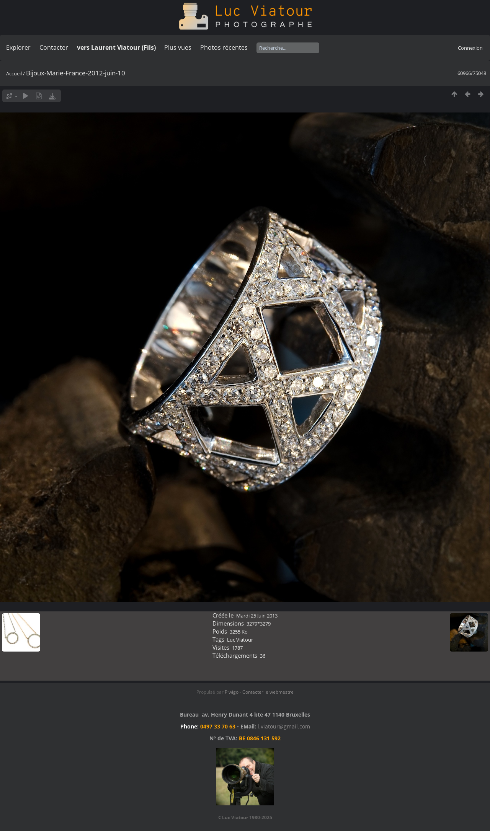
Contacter (53, 47)
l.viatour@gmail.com (284, 726)
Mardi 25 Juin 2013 (257, 615)
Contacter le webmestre (268, 692)
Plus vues (177, 47)
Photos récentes (224, 47)
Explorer (18, 47)
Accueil (14, 73)
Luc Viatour (240, 639)
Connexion (470, 47)
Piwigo (231, 692)
